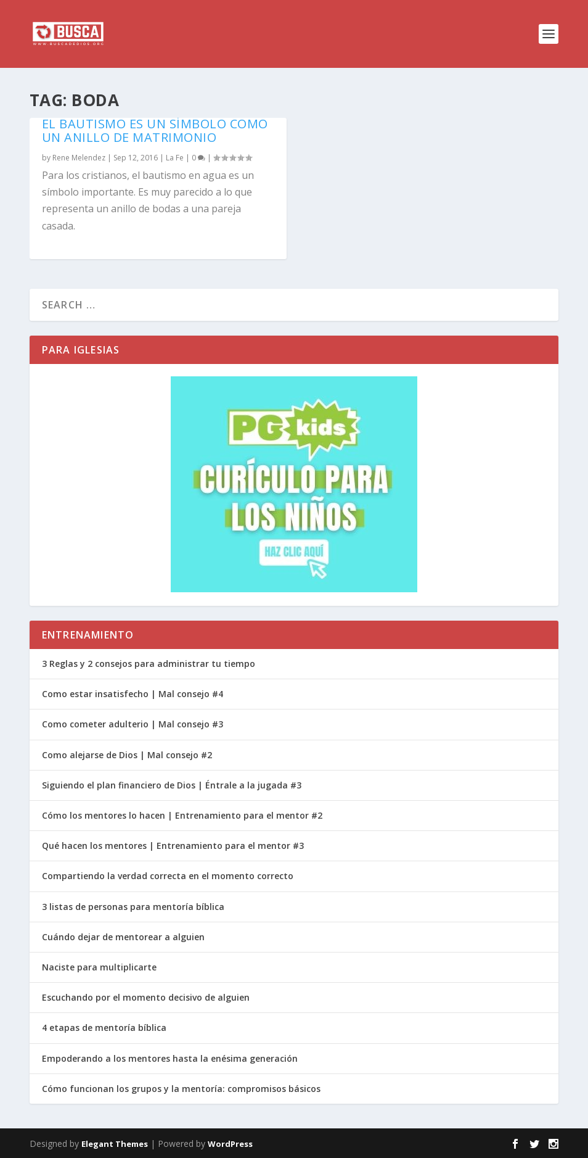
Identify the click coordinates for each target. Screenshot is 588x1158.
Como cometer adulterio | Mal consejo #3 (132, 724)
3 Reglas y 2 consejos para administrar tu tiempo (148, 663)
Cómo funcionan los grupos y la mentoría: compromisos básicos (181, 1088)
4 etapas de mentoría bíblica (104, 1027)
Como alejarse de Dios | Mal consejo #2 (127, 755)
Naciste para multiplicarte (99, 967)
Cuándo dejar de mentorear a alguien (123, 937)
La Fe (175, 157)
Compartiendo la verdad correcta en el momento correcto (167, 876)
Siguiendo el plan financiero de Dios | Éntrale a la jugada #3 (171, 785)
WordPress (230, 1143)
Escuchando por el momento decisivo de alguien (146, 997)
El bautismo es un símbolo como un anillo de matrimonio (155, 130)
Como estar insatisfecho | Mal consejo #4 (132, 694)
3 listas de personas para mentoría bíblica (133, 906)
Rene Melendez (78, 157)
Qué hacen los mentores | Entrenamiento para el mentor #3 (173, 845)
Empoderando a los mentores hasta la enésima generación (170, 1058)
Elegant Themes (114, 1143)
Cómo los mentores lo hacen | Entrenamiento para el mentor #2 (182, 815)
